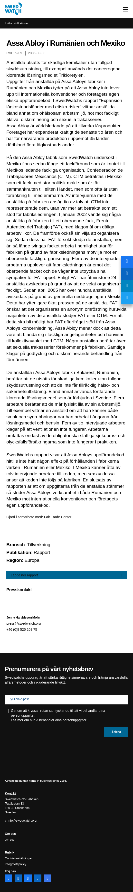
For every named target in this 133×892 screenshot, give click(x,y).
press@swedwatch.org (24, 623)
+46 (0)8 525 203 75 (22, 630)
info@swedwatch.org (21, 819)
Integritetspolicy (14, 862)
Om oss (10, 838)
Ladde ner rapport (24, 575)
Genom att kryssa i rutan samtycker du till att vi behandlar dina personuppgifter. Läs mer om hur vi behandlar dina (58, 716)
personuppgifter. (75, 720)
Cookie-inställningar (17, 856)
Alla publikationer (18, 23)
